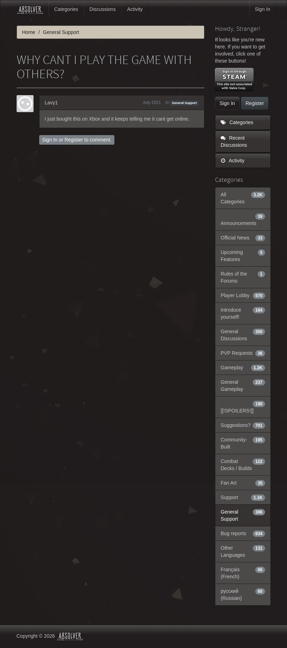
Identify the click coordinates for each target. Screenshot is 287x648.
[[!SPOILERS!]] (243, 406)
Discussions (102, 9)
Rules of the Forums (243, 277)
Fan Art (243, 482)
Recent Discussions (234, 141)
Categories (66, 9)
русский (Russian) (243, 594)
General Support (184, 103)
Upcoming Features (243, 255)
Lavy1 (51, 102)
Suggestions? (243, 425)
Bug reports (243, 533)
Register (74, 140)
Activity (135, 9)
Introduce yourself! (243, 313)
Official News (243, 237)
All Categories (243, 197)
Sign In (262, 9)
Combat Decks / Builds (243, 464)
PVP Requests (243, 353)
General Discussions (243, 334)
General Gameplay (243, 385)
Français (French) (243, 572)
